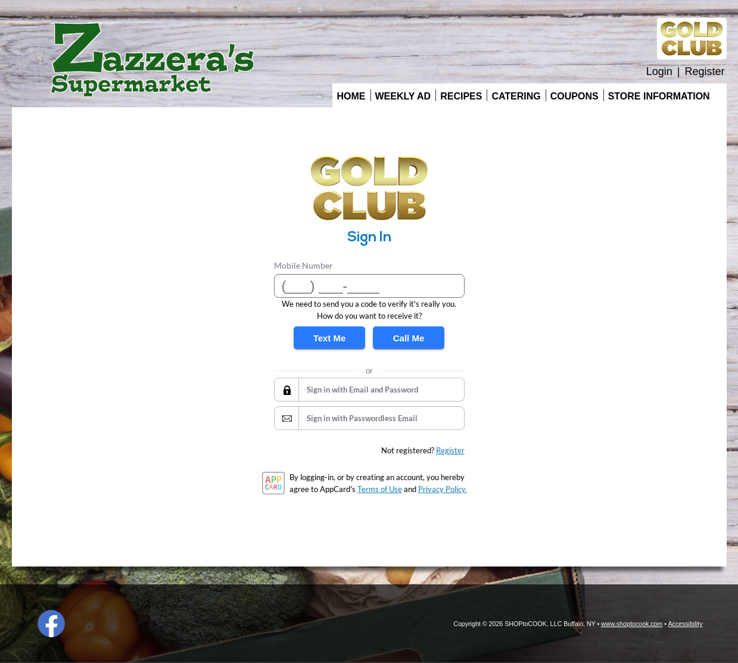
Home (351, 96)
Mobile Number (303, 265)
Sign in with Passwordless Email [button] (362, 418)
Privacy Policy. (442, 489)
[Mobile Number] (369, 286)
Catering (515, 96)
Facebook (51, 623)
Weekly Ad (403, 96)
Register (704, 71)
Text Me (329, 338)
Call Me (409, 338)
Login (659, 71)
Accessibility (685, 623)
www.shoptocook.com (631, 623)
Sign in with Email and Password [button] (362, 389)
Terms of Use (379, 489)
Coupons (574, 96)
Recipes (461, 96)
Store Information (659, 96)
